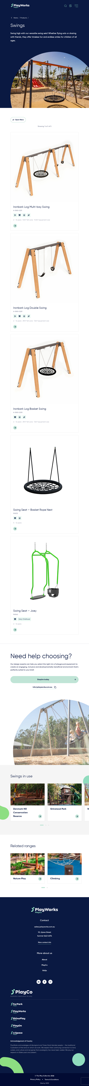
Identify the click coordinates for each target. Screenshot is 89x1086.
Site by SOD (44, 1083)
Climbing (55, 882)
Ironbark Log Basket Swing (29, 409)
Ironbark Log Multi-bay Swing (31, 207)
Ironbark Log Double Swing (30, 308)
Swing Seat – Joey (24, 611)
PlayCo (45, 965)
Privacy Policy (35, 1079)
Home (14, 18)
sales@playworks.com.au (44, 927)
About (44, 960)
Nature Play (19, 882)
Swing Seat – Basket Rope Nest (32, 510)
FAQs (44, 971)
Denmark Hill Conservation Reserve (20, 816)
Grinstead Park (58, 813)
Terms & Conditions (52, 1079)
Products (23, 18)
